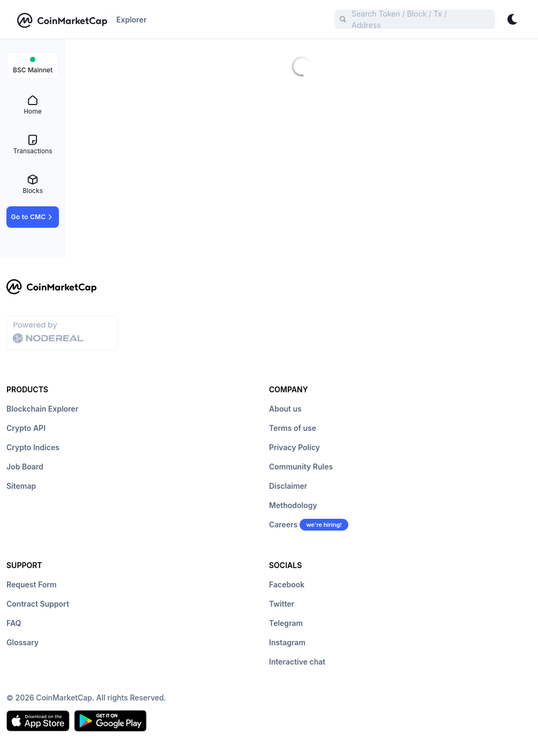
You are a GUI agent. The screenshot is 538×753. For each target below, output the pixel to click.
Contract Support (37, 603)
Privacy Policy (294, 447)
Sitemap (21, 485)
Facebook (286, 584)
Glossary (22, 642)
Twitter (281, 603)
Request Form (31, 584)
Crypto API (26, 428)
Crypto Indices (32, 447)
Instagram (287, 642)
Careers (283, 524)
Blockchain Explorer (42, 408)
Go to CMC (33, 217)
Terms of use (292, 428)
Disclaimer (288, 485)
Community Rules (301, 466)
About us (285, 408)
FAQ (13, 623)
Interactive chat (297, 661)
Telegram (286, 623)
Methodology (293, 505)
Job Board (24, 466)
